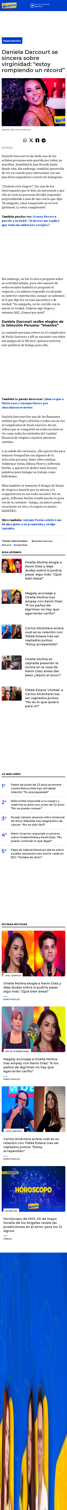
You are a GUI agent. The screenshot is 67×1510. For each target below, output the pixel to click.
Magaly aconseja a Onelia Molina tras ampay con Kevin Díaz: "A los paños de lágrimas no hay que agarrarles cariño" (44, 603)
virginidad (21, 545)
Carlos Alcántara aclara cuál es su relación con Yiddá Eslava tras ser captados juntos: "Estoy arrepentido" (44, 636)
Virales (7, 1239)
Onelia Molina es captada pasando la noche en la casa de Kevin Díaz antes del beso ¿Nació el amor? (43, 667)
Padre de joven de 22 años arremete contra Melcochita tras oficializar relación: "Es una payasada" (36, 788)
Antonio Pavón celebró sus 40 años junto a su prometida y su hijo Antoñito (31, 524)
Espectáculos (12, 40)
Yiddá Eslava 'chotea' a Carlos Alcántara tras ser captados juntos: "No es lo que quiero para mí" (44, 698)
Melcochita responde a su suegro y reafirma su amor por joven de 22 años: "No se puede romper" (38, 804)
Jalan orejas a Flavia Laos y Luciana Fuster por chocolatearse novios (33, 403)
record (7, 545)
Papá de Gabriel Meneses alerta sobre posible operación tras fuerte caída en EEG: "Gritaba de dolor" (37, 853)
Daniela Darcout (43, 541)
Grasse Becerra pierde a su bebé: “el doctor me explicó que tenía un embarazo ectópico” (30, 221)
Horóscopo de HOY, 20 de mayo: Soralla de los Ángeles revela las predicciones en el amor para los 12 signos (32, 1225)
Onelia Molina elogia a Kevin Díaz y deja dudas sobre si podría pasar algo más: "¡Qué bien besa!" (43, 570)
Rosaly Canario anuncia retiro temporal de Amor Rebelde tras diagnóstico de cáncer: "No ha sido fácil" (37, 821)
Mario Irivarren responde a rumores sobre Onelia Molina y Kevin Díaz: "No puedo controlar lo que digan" (36, 837)
